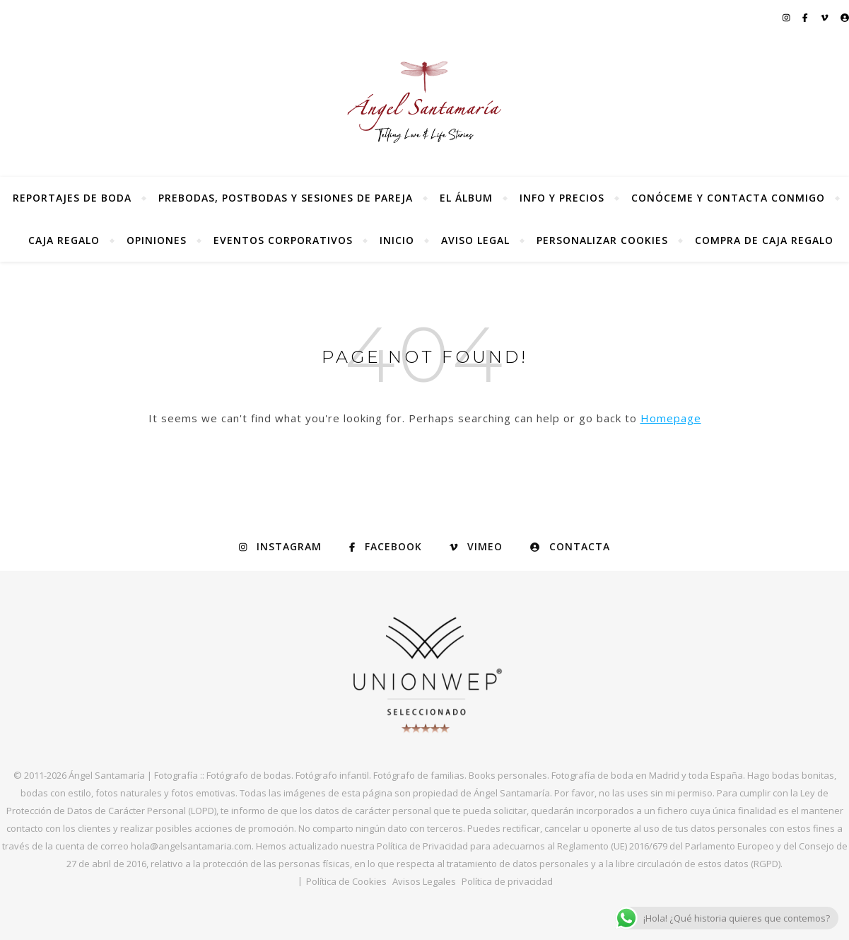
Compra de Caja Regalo (764, 240)
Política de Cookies (346, 881)
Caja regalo (64, 240)
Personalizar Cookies (602, 240)
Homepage (670, 418)
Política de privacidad (507, 881)
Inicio (397, 240)
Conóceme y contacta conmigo (728, 197)
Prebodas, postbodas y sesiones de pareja (285, 197)
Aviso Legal (475, 240)
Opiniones (157, 240)
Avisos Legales (424, 881)
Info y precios (562, 197)
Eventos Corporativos (283, 240)
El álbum (466, 197)
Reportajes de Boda (72, 197)
